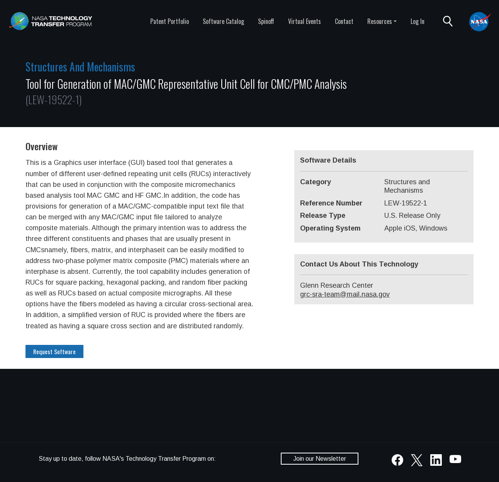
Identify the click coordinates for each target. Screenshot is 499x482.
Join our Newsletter (319, 458)
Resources (379, 21)
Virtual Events (304, 21)
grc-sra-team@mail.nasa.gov (345, 294)
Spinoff (266, 21)
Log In (417, 21)
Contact (344, 21)
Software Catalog (223, 21)
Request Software (54, 351)
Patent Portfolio (169, 21)
